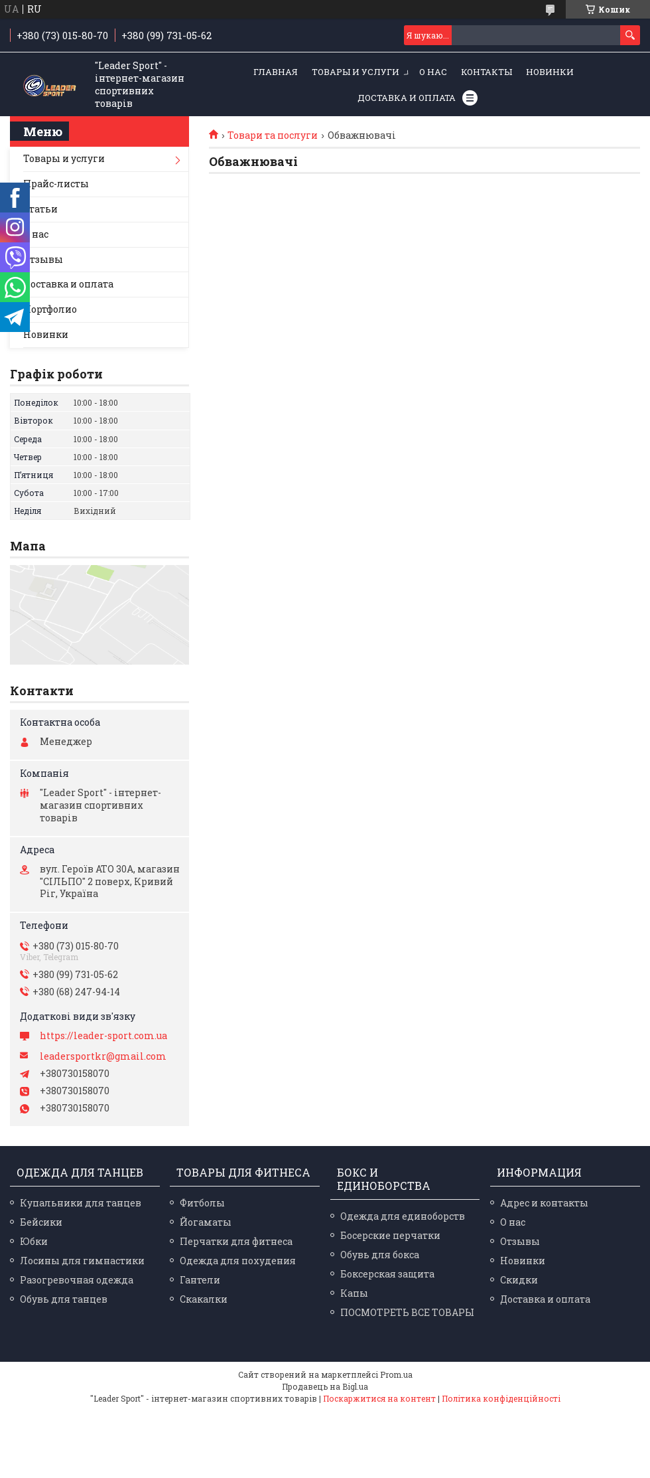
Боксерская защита (387, 1274)
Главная (275, 72)
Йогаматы (205, 1222)
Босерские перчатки (390, 1235)
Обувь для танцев (63, 1299)
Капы (354, 1293)
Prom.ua (396, 1374)
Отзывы (43, 259)
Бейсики (41, 1222)
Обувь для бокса (379, 1254)
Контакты (486, 72)
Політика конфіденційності (501, 1398)
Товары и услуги (355, 72)
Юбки (34, 1241)
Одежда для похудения (238, 1260)
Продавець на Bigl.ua (325, 1386)
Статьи (40, 209)
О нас (433, 72)
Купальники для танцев (80, 1202)
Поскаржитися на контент (379, 1398)
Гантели (200, 1279)
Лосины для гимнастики (82, 1260)
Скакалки (204, 1299)
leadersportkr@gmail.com (103, 1056)
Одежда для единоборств (402, 1216)
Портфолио (50, 309)
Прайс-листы (56, 183)
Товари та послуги (273, 135)
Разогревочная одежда (76, 1279)
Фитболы (202, 1202)
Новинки (550, 72)
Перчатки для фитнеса (236, 1241)
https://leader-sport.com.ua (103, 1036)
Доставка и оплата (407, 98)
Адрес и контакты (544, 1202)
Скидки (519, 1279)
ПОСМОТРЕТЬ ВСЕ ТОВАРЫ (407, 1312)
